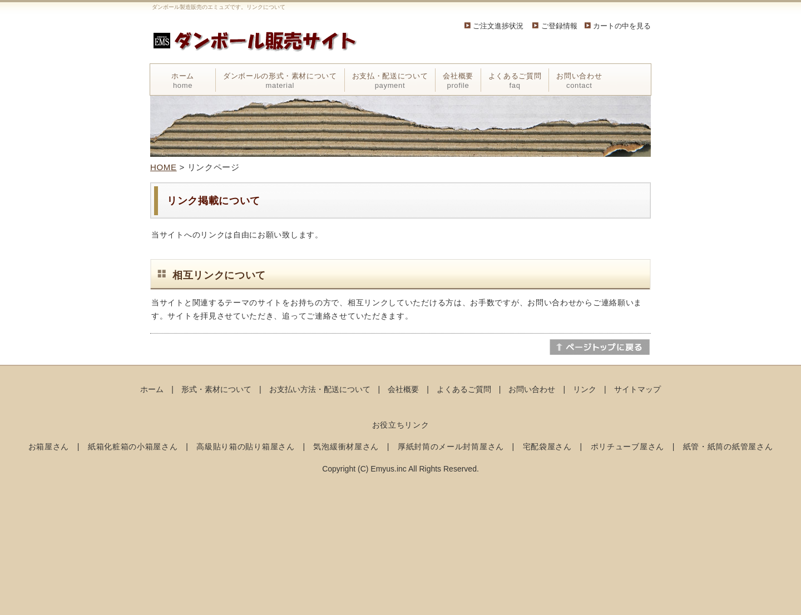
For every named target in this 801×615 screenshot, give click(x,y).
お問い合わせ (579, 81)
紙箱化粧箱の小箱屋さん (133, 446)
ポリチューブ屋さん (627, 446)
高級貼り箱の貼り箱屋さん (245, 446)
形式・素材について (216, 389)
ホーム (182, 81)
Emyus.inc (388, 468)
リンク (584, 389)
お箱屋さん (49, 446)
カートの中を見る (622, 26)
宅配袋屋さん (547, 446)
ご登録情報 (563, 26)
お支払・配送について (390, 81)
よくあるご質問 (515, 81)
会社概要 (458, 81)
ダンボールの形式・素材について (280, 81)
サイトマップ (637, 389)
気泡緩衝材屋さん (346, 446)
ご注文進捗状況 (498, 26)
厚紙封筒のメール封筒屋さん (451, 446)
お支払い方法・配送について (319, 389)
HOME (163, 167)
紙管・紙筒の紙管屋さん (728, 446)
